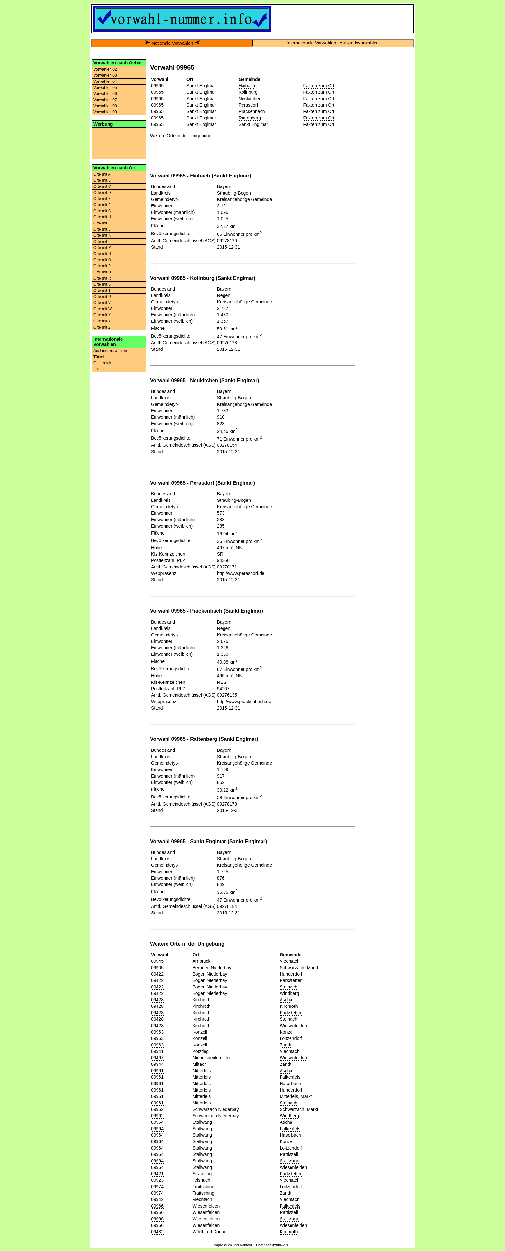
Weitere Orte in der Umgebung (180, 135)
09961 (157, 1070)
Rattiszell (289, 1154)
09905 (157, 967)
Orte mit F (101, 205)
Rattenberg (250, 117)
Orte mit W (102, 309)
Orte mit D (102, 192)
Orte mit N (102, 254)
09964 (157, 1122)
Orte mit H (102, 217)
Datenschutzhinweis (272, 1245)
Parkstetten (291, 980)
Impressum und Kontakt (233, 1245)
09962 (157, 1109)
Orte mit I (101, 223)
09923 (157, 1180)
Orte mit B (102, 180)
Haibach (247, 85)
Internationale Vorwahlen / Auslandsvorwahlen (333, 42)
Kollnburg (248, 92)
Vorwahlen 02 (105, 69)
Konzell (287, 1032)
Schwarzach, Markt (299, 967)
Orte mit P (102, 266)
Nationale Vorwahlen (172, 43)
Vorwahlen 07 (105, 100)
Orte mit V (102, 303)
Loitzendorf (291, 1038)
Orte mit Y (102, 321)
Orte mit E (102, 198)
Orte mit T (101, 290)
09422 (157, 974)
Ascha (286, 999)
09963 (157, 1032)
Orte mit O (102, 260)
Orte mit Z (101, 327)
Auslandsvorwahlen (110, 351)
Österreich (102, 363)
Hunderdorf (291, 974)
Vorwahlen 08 (105, 106)
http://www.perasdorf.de (240, 573)
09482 (157, 1231)
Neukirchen (250, 98)
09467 (157, 1057)
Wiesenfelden (293, 1025)
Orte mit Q (102, 272)
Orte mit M (102, 247)
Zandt (285, 1044)
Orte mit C (102, 186)
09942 (157, 1199)
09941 (157, 1051)
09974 (157, 1186)
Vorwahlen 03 (105, 75)
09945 (157, 961)
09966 (157, 1205)
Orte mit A (101, 174)
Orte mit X (102, 315)
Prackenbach (252, 111)
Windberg (289, 993)
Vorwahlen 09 (105, 112)
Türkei (98, 357)
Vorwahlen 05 (105, 87)
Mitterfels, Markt (296, 1096)
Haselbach (290, 1083)
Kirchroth (289, 1006)
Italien (98, 369)
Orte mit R (102, 278)
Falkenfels (290, 1077)
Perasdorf (248, 105)
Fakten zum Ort (318, 85)
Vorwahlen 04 (105, 81)
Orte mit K (102, 235)
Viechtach (289, 961)
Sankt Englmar (253, 124)
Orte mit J (101, 229)
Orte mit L (101, 241)
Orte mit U (102, 296)
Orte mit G (102, 211)
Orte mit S (102, 284)
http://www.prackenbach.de (244, 701)
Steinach (288, 986)
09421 (157, 1173)
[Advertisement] (119, 142)
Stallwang (289, 1160)
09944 (157, 1064)
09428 (157, 999)
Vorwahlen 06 (105, 93)
